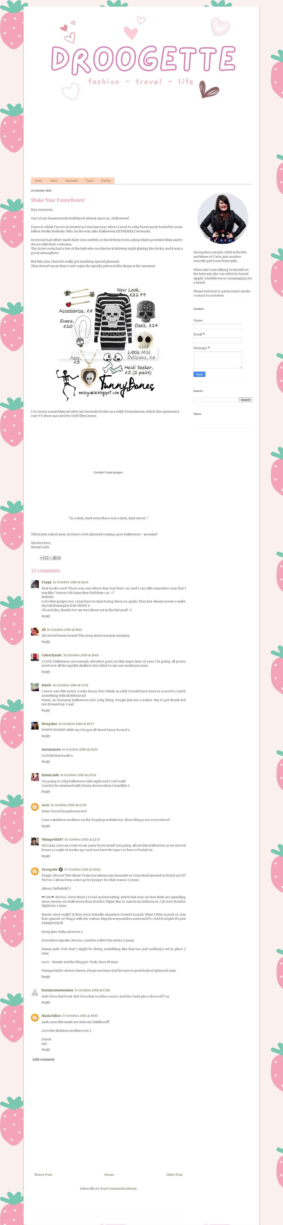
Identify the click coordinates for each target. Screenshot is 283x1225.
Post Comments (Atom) (119, 1189)
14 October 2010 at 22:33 (82, 839)
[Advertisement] (141, 140)
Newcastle (71, 180)
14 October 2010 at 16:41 (64, 630)
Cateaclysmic (52, 655)
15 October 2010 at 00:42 (82, 869)
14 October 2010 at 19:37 (76, 724)
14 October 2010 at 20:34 (78, 775)
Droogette (49, 869)
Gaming (106, 180)
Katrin (46, 685)
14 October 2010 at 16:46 (81, 655)
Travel (89, 180)
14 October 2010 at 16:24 (71, 582)
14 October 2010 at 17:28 (70, 685)
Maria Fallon (51, 1016)
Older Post (174, 1175)
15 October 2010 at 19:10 (80, 1016)
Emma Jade (50, 775)
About (53, 180)
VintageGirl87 (52, 839)
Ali (44, 630)
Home (38, 180)
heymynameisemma (57, 990)
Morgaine (49, 724)
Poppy (47, 582)
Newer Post (43, 1175)
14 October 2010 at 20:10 (80, 749)
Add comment (43, 1059)
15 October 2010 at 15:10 (92, 990)
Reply (46, 616)
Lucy (45, 805)
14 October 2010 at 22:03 (68, 805)
